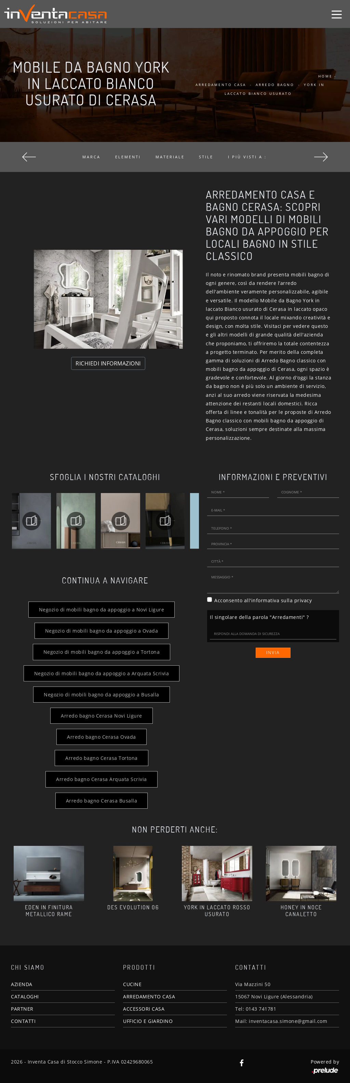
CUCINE (132, 984)
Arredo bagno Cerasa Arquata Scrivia (101, 779)
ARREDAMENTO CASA (149, 996)
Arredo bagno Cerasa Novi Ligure (101, 715)
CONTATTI (23, 1021)
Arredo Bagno (275, 84)
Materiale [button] (170, 156)
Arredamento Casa (221, 84)
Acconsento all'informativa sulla (263, 600)
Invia (273, 652)
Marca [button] (91, 156)
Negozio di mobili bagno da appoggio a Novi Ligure (101, 609)
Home (325, 76)
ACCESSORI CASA (143, 1009)
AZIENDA (21, 984)
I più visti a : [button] (247, 156)
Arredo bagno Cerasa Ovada (101, 737)
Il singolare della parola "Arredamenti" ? (259, 617)
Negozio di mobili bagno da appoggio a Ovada (101, 630)
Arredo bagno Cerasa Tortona (101, 758)
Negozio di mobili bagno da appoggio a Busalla (101, 694)
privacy (303, 600)
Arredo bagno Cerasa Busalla (101, 800)
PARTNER (22, 1009)
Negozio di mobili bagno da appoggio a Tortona (101, 652)
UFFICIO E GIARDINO (148, 1021)
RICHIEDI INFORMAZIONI (108, 363)
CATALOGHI (25, 996)
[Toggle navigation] (336, 14)
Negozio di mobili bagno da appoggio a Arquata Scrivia (101, 673)
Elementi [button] (128, 156)
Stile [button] (206, 156)
